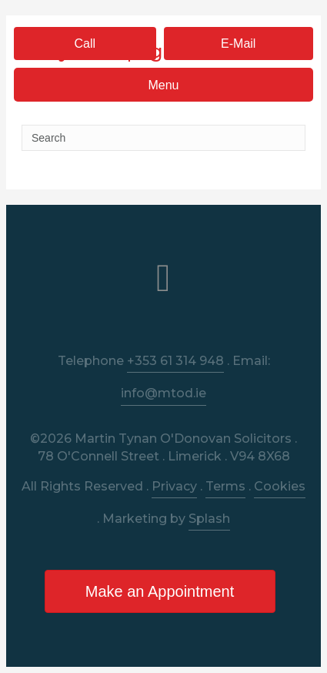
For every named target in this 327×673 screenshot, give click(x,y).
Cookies (279, 486)
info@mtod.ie (163, 393)
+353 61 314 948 (175, 360)
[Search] (163, 138)
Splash (209, 518)
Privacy (174, 486)
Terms (225, 486)
